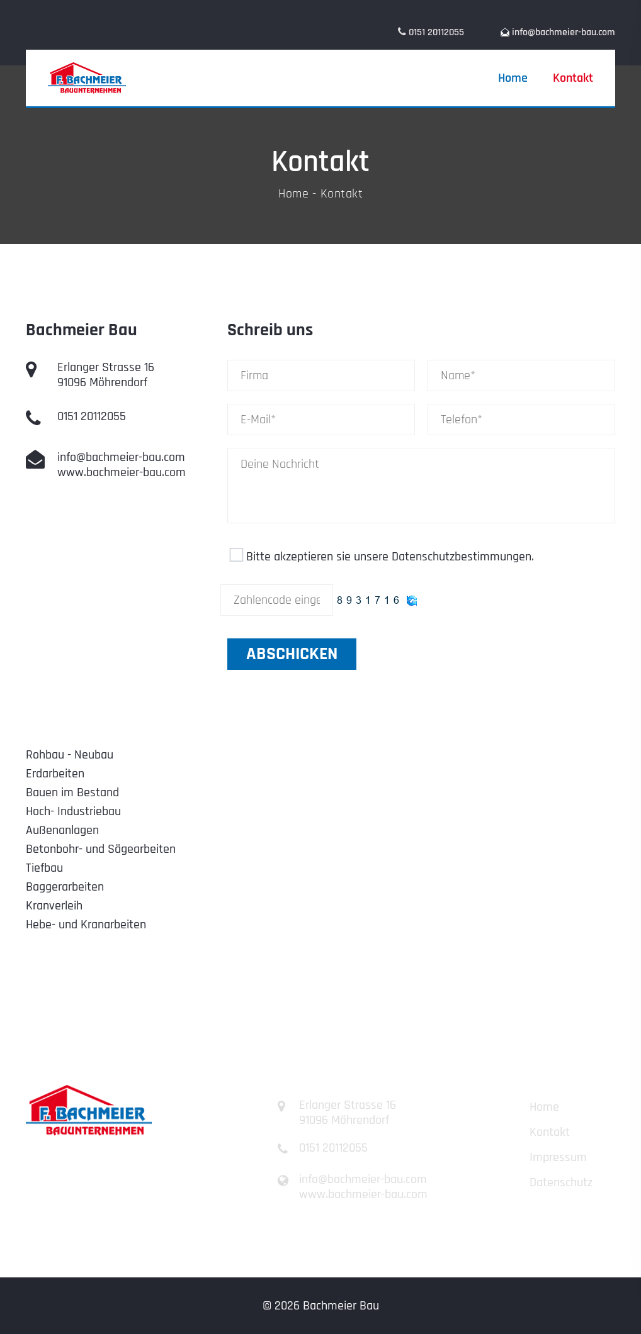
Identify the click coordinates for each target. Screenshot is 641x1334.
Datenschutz (561, 1182)
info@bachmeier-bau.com (563, 32)
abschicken (292, 654)
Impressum (558, 1157)
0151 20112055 (91, 416)
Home (513, 78)
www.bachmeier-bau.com (121, 472)
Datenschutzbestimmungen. (463, 556)
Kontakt (573, 78)
